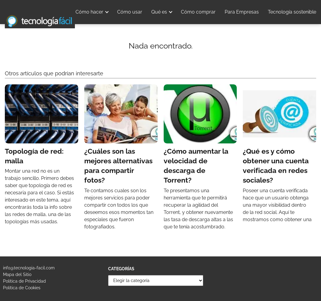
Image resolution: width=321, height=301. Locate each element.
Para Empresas (242, 12)
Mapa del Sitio (17, 274)
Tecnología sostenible (292, 12)
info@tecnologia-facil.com (29, 267)
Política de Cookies (21, 287)
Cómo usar (129, 12)
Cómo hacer (89, 12)
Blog (311, 30)
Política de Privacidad (24, 281)
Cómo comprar (198, 12)
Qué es (159, 12)
